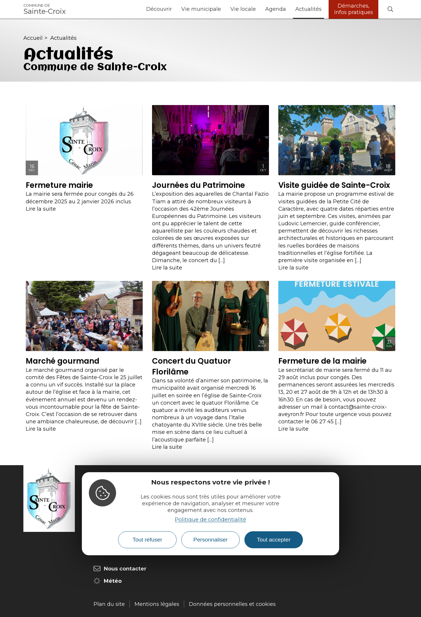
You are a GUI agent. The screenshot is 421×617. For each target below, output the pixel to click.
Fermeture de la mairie (322, 361)
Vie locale (243, 9)
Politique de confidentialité (210, 519)
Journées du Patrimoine (198, 185)
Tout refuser (147, 540)
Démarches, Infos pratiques (353, 9)
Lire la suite (41, 209)
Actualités (308, 9)
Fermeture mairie (59, 185)
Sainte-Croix (44, 9)
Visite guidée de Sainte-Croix (334, 185)
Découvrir (159, 9)
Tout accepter (273, 540)
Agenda (275, 9)
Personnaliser (210, 540)
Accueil (33, 38)
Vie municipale (201, 9)
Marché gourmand (62, 361)
